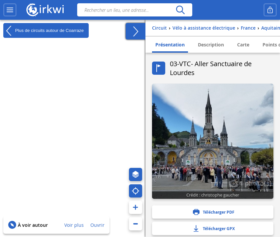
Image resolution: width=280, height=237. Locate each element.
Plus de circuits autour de (43, 30)
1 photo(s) (250, 183)
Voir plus (74, 225)
